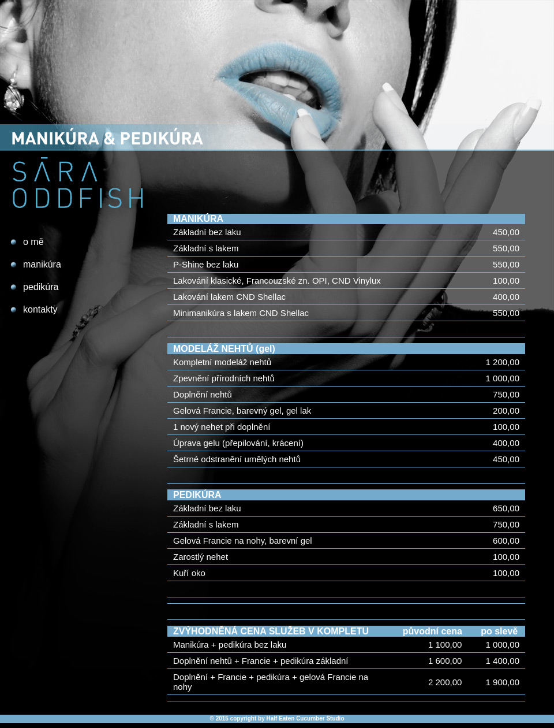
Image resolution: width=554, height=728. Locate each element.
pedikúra (40, 287)
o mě (33, 242)
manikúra (42, 264)
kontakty (40, 309)
